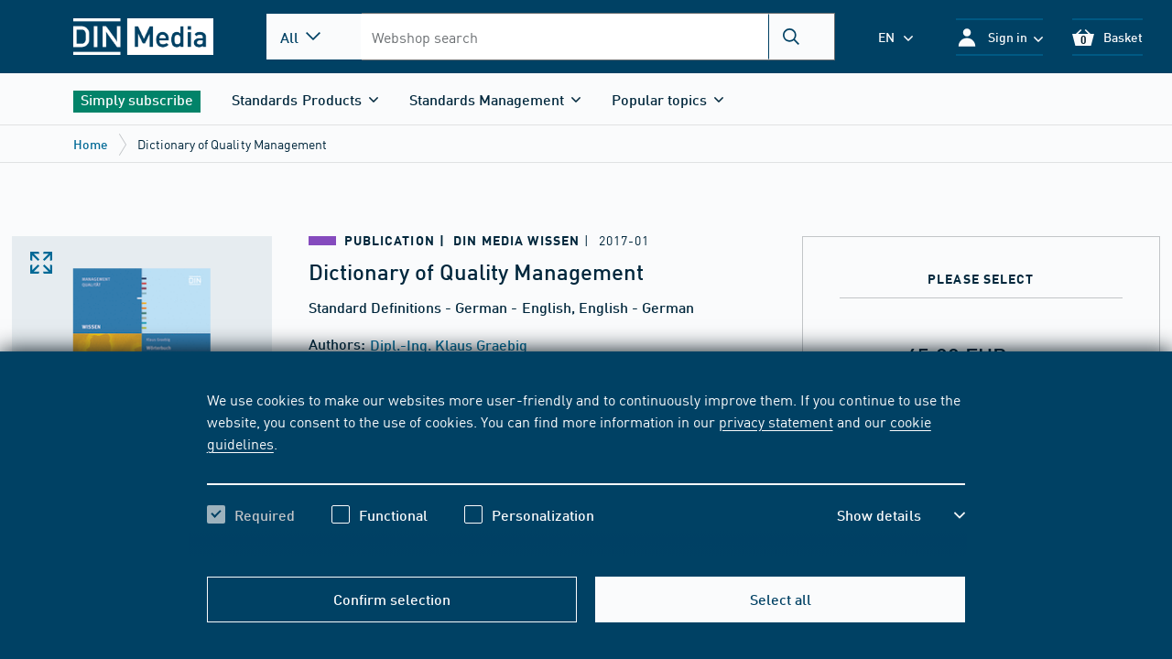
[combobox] (597, 36)
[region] (586, 473)
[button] (999, 37)
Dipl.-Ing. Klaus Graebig (448, 344)
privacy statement (775, 421)
